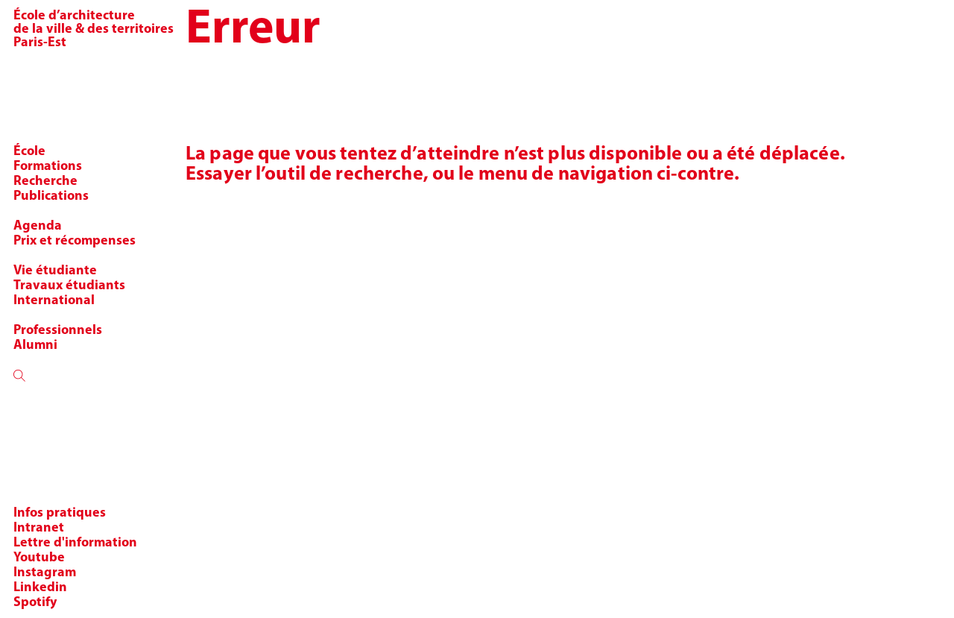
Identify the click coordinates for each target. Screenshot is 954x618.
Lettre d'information (75, 543)
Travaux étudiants (69, 286)
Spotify (35, 603)
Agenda (37, 226)
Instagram (44, 573)
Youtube (39, 558)
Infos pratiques (59, 513)
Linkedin (40, 588)
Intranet (38, 528)
